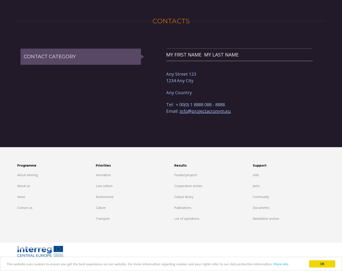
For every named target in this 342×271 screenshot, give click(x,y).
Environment (105, 197)
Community (261, 197)
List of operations (186, 218)
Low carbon (104, 186)
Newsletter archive (266, 218)
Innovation (103, 175)
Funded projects (185, 175)
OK (322, 264)
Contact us (24, 208)
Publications (182, 208)
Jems (256, 186)
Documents (261, 208)
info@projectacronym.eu (205, 111)
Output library (183, 197)
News (21, 197)
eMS (256, 175)
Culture (101, 208)
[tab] (239, 54)
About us (23, 186)
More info (281, 264)
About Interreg (27, 175)
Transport (103, 218)
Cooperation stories (188, 186)
